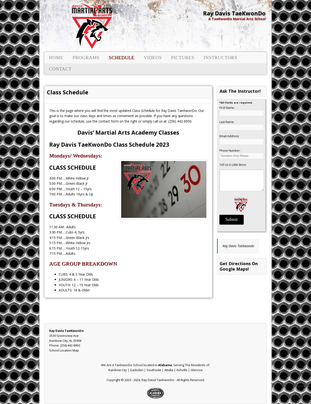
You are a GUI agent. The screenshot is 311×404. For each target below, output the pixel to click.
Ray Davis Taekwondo (238, 246)
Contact (60, 68)
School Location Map (64, 350)
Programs (85, 57)
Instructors (220, 57)
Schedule (121, 57)
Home (56, 57)
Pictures (183, 57)
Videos (153, 57)
